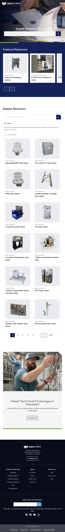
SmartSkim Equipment (13, 482)
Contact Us (32, 418)
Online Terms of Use (49, 529)
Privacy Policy (14, 529)
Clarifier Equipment (13, 479)
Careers (32, 476)
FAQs (51, 479)
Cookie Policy (24, 529)
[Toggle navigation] (61, 3)
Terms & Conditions (35, 529)
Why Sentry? (32, 472)
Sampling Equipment (13, 476)
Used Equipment (13, 488)
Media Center (32, 479)
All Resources (52, 476)
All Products (13, 472)
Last (50, 335)
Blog (52, 472)
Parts (13, 485)
